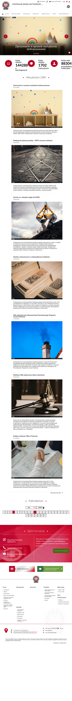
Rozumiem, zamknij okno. (60, 643)
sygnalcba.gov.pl (33, 631)
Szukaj (43, 507)
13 (35, 512)
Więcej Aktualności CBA (56, 492)
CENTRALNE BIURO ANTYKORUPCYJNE (22, 3)
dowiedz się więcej (61, 551)
